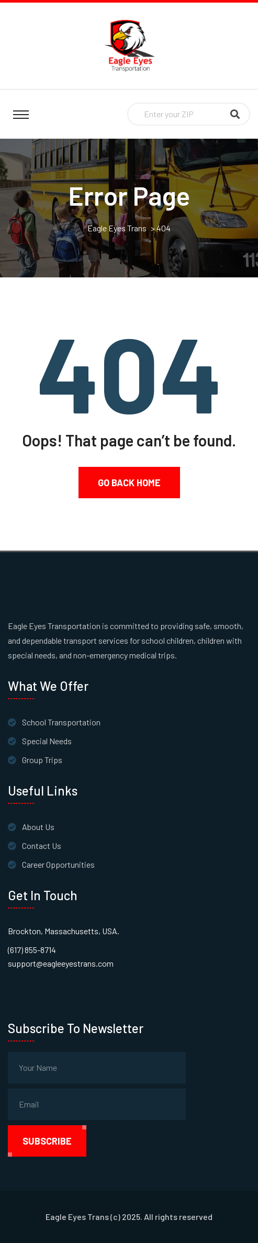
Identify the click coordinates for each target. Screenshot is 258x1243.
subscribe (47, 1141)
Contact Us (41, 845)
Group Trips (42, 760)
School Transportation (61, 722)
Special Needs (47, 741)
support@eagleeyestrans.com (61, 963)
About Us (38, 827)
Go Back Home (129, 482)
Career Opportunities (58, 864)
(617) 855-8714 (32, 950)
